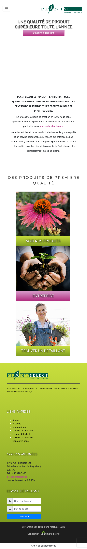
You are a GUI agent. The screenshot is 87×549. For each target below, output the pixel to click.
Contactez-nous (21, 441)
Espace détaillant (21, 434)
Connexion (24, 516)
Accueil (16, 420)
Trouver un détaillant (23, 430)
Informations (19, 427)
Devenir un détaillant (43, 32)
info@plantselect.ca (17, 476)
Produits (17, 423)
